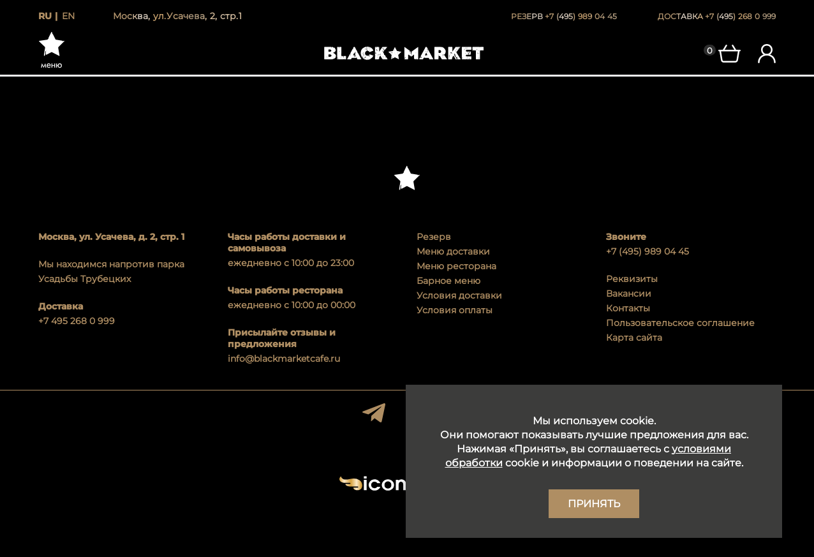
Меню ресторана (456, 266)
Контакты (628, 308)
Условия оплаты (454, 310)
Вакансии (628, 293)
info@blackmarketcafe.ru (284, 358)
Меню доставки (453, 251)
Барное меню (448, 280)
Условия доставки (459, 295)
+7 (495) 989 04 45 (647, 251)
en (68, 16)
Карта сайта (634, 337)
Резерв (434, 236)
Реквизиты (632, 279)
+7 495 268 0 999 (76, 321)
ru (45, 16)
